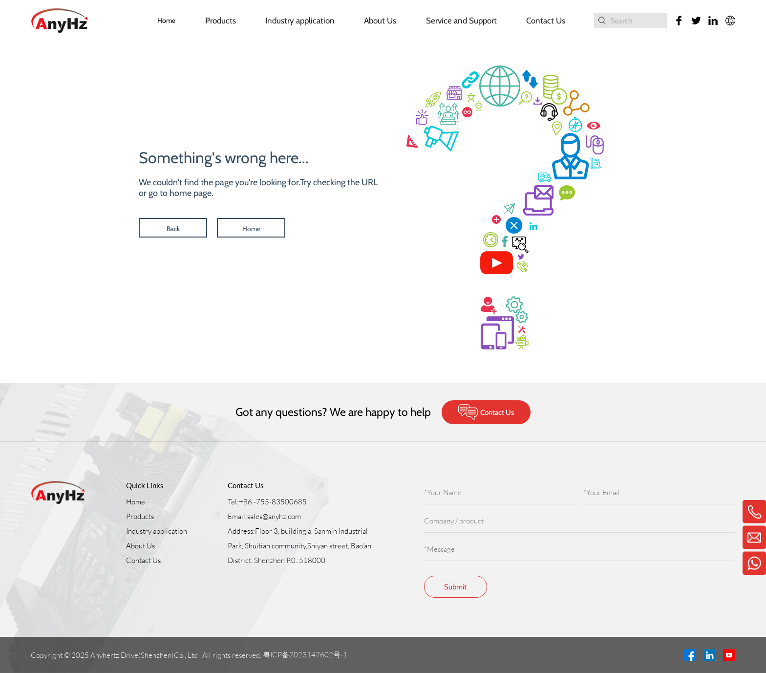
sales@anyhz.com (274, 516)
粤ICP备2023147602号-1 (306, 654)
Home (166, 20)
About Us (380, 20)
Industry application (300, 20)
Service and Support (461, 20)
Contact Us (545, 20)
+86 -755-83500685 (273, 501)
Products (220, 20)
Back (173, 228)
